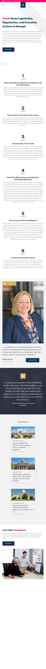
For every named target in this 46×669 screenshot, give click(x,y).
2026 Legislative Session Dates (12, 1)
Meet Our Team (32, 360)
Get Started (8, 49)
